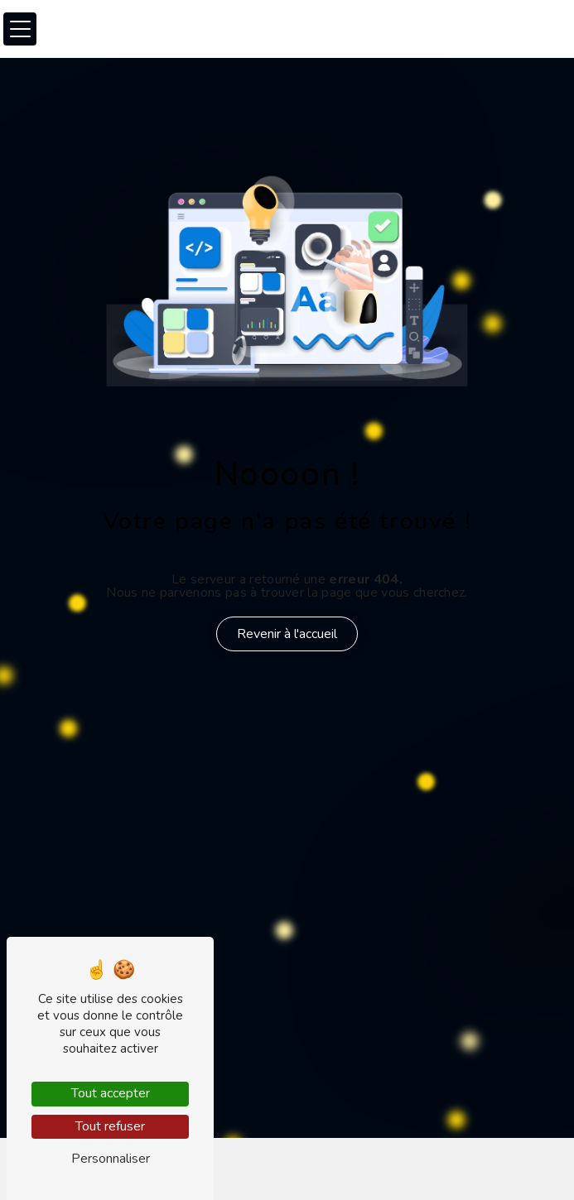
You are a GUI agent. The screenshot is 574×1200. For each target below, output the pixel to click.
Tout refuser (110, 1126)
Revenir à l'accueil (287, 634)
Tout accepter (110, 1093)
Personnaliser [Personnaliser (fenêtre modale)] (110, 1159)
